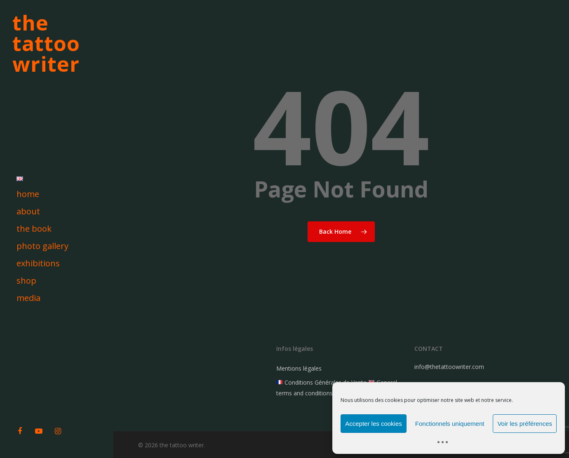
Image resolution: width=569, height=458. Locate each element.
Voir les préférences (524, 423)
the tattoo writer (46, 43)
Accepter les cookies (373, 423)
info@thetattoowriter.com (449, 367)
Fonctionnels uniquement (449, 423)
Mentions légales (299, 368)
